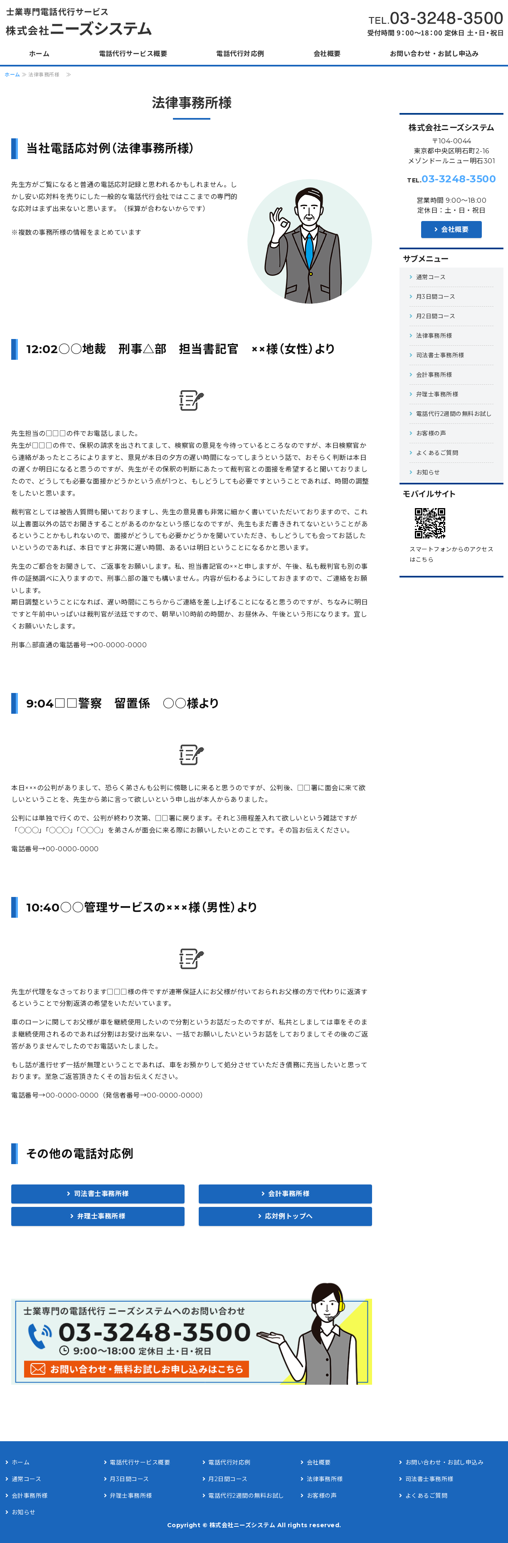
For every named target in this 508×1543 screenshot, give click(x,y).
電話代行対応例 (240, 54)
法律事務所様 (437, 335)
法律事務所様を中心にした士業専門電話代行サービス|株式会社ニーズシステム (81, 22)
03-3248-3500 (459, 179)
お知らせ (428, 472)
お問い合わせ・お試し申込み (434, 54)
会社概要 (327, 54)
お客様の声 (437, 433)
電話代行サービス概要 (133, 54)
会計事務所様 (288, 1194)
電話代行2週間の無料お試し (454, 414)
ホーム (39, 54)
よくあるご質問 (440, 453)
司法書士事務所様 (101, 1194)
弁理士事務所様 (101, 1216)
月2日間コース (436, 316)
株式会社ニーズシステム (243, 1525)
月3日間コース (436, 296)
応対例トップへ (289, 1216)
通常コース (437, 277)
